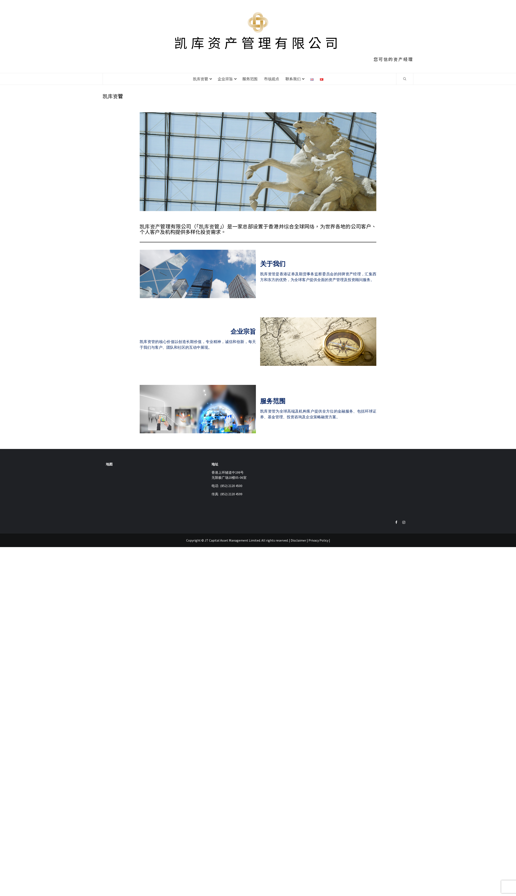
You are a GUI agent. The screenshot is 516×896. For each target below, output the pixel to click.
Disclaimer (298, 540)
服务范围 (250, 78)
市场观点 (271, 78)
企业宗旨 (225, 78)
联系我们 (293, 78)
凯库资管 (200, 78)
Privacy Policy (318, 540)
